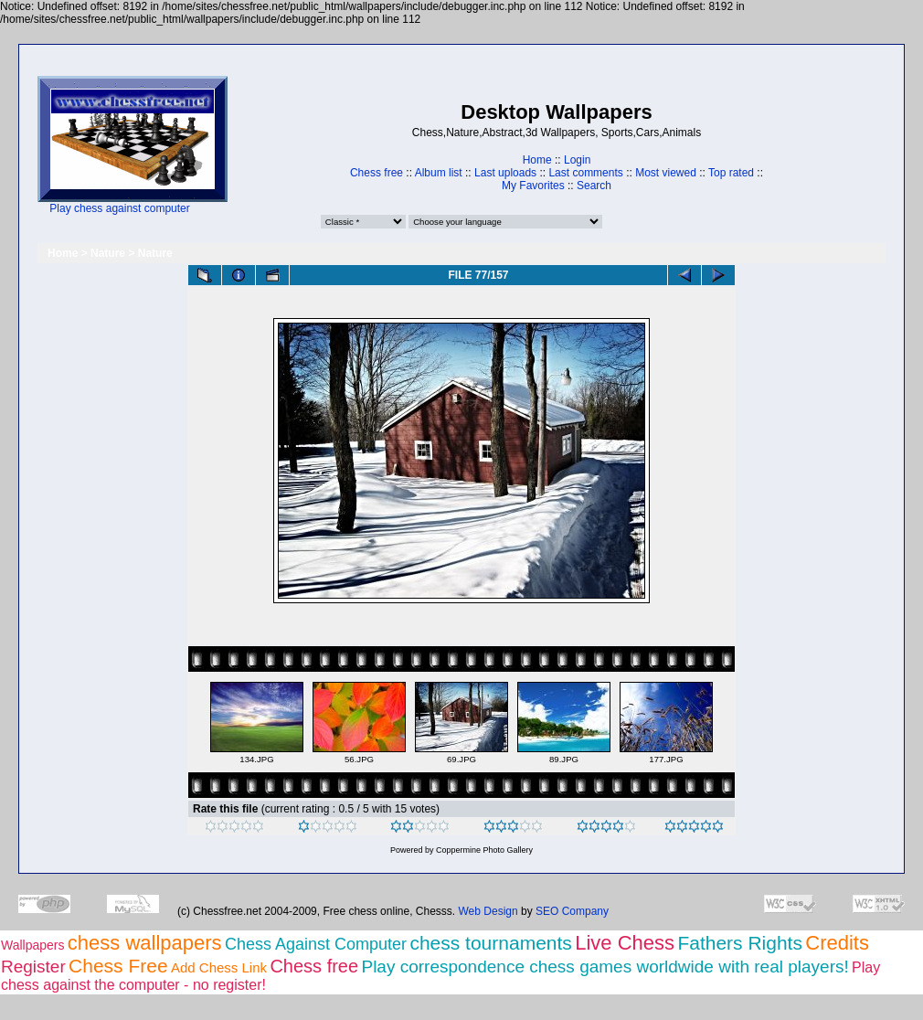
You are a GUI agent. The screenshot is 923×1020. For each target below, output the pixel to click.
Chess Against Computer (316, 944)
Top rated (731, 172)
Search (594, 185)
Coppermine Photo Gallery (484, 850)
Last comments (585, 172)
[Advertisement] (285, 146)
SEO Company (572, 911)
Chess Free (118, 965)
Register (33, 966)
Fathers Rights (739, 942)
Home (537, 160)
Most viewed (665, 172)
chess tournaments (490, 942)
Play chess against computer (119, 208)
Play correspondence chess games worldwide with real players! (604, 966)
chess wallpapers (145, 942)
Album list (438, 172)
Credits (837, 942)
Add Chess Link (219, 967)
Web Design (488, 911)
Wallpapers (33, 945)
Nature (107, 253)
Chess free (376, 172)
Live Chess (624, 942)
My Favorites (533, 185)
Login (577, 160)
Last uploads (505, 172)
